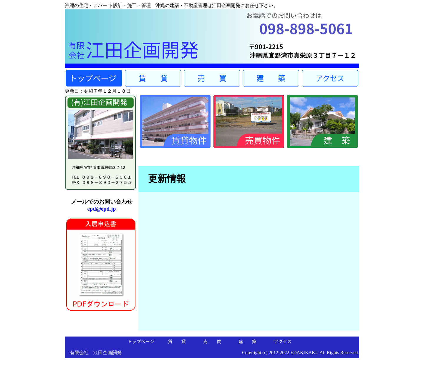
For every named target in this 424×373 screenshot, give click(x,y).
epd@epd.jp (101, 209)
